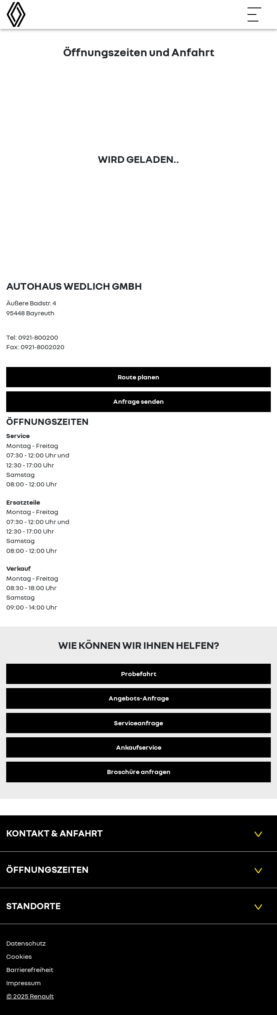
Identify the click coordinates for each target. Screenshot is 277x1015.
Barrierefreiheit (29, 969)
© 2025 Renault (30, 996)
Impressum (23, 983)
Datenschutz (26, 943)
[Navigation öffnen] (258, 14)
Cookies (19, 956)
